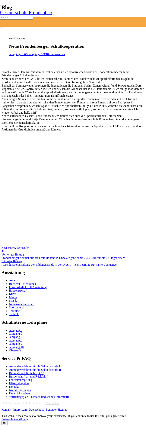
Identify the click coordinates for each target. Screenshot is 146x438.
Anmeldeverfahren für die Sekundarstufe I (34, 366)
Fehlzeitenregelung (20, 379)
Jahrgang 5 (15, 330)
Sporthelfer (22, 247)
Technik (14, 314)
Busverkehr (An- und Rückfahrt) (28, 376)
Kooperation (8, 247)
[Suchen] (16, 18)
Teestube (14, 310)
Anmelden (52, 403)
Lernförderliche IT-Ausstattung (28, 287)
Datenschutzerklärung (15, 419)
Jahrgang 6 (15, 333)
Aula (12, 280)
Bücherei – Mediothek (22, 283)
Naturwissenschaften (21, 304)
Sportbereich (16, 307)
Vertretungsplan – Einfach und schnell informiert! (39, 396)
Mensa (13, 297)
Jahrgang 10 (16, 347)
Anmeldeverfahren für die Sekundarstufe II (35, 369)
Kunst (12, 294)
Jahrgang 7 (15, 336)
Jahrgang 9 (15, 343)
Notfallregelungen (20, 390)
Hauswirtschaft (18, 290)
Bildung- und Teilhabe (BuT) (26, 373)
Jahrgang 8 (15, 340)
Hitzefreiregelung (19, 383)
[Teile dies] (3, 251)
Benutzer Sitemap (56, 409)
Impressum (20, 409)
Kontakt (14, 386)
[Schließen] (1, 27)
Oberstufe (15, 350)
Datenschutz (36, 409)
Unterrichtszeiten (19, 393)
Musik (13, 300)
